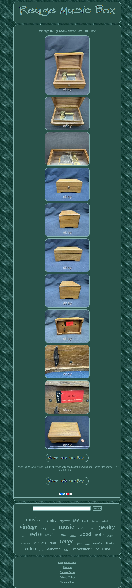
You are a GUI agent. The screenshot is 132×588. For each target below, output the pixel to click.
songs (73, 535)
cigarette (65, 520)
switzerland (55, 534)
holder (95, 521)
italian (67, 550)
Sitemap (67, 567)
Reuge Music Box (67, 562)
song (53, 529)
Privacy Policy (67, 577)
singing (51, 520)
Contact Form (67, 572)
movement (82, 549)
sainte (87, 544)
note (99, 534)
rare (85, 520)
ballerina (102, 549)
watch (91, 528)
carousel (40, 543)
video (30, 548)
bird (76, 520)
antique (44, 528)
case (41, 550)
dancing (53, 549)
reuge (67, 541)
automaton (25, 543)
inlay (110, 535)
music (66, 526)
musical (34, 519)
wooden (98, 543)
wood (85, 534)
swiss (36, 534)
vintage (28, 526)
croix (53, 543)
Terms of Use (67, 582)
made (80, 528)
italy (105, 520)
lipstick (110, 543)
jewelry (107, 527)
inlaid (24, 536)
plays (79, 543)
